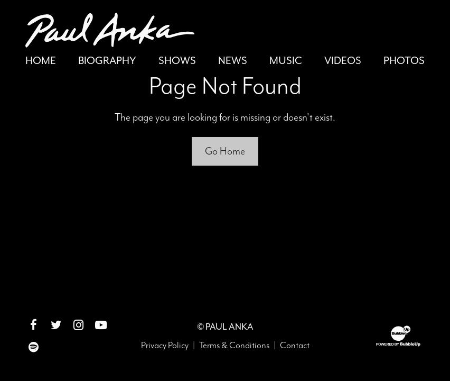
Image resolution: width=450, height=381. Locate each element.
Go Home (225, 151)
